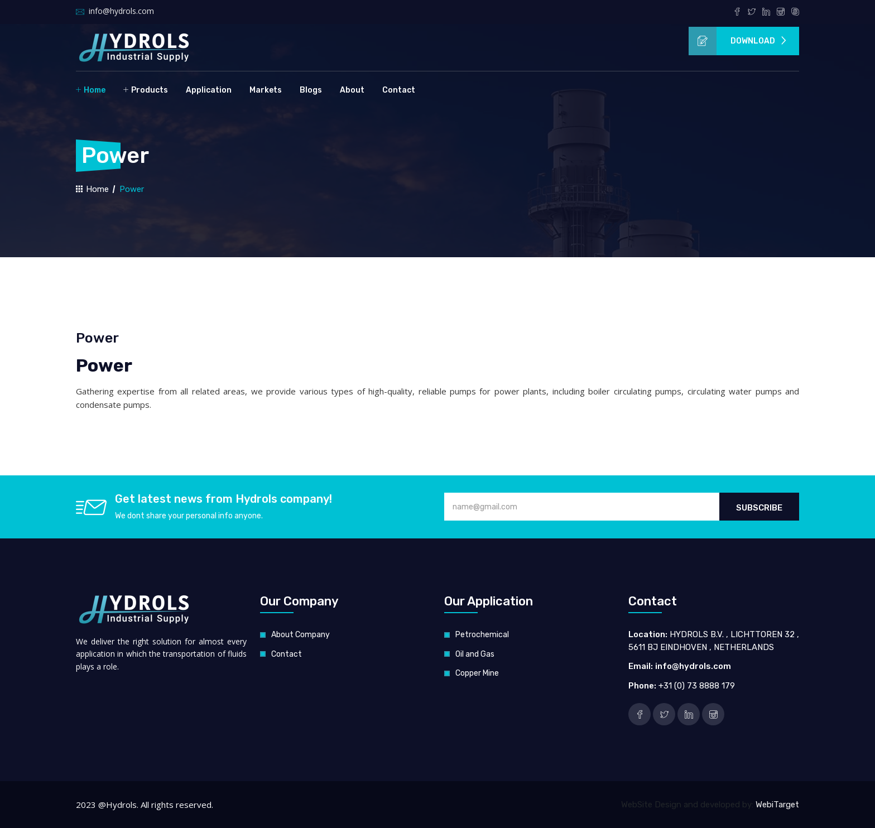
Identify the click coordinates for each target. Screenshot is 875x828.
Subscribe (759, 508)
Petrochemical (482, 634)
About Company (300, 634)
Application (209, 90)
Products (145, 89)
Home (90, 89)
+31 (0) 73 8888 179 (696, 686)
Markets (265, 90)
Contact (398, 90)
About (352, 90)
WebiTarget (777, 805)
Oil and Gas (474, 654)
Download (738, 41)
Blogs (311, 90)
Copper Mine (477, 673)
